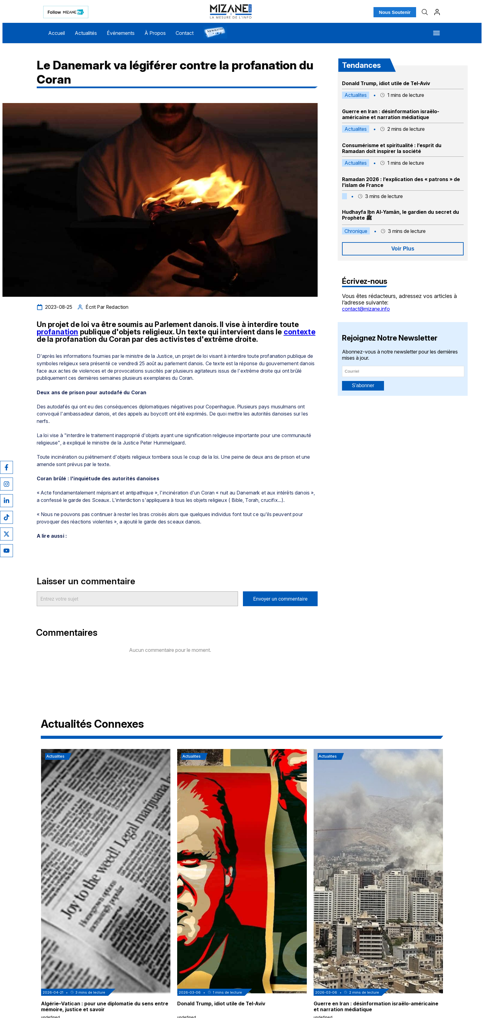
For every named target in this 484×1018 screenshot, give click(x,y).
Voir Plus (402, 249)
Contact (185, 33)
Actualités (86, 33)
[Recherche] (424, 12)
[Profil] (437, 12)
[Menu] (436, 33)
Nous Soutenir (395, 12)
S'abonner (363, 385)
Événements (121, 33)
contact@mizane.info (366, 309)
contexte (299, 331)
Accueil (56, 33)
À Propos (155, 33)
